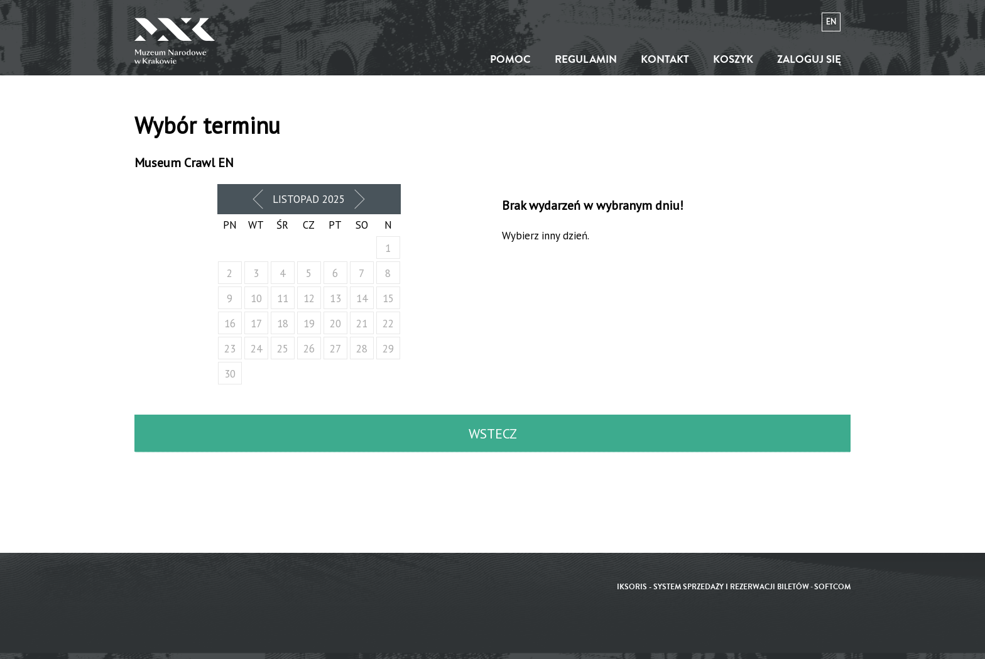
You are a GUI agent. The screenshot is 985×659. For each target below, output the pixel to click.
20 (335, 323)
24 (256, 349)
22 (388, 323)
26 (309, 349)
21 (361, 323)
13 (335, 298)
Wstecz (493, 433)
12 (309, 298)
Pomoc (510, 59)
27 (335, 349)
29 (388, 349)
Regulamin (586, 59)
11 (282, 298)
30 (230, 374)
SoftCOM (832, 587)
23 (230, 349)
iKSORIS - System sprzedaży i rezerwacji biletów (713, 587)
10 (256, 298)
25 (282, 349)
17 (256, 323)
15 (388, 298)
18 (282, 323)
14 (361, 298)
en (831, 21)
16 (230, 323)
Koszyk (733, 59)
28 (361, 349)
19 (309, 323)
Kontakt (665, 59)
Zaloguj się (809, 59)
